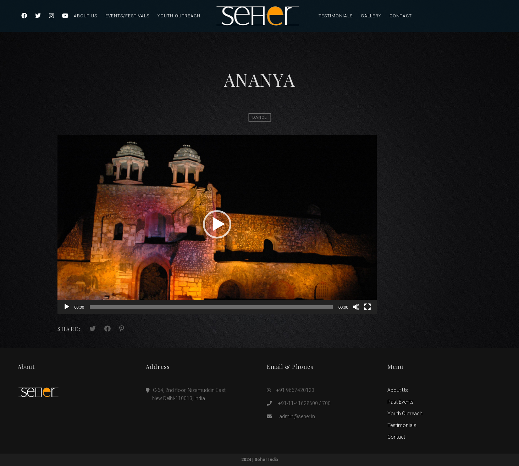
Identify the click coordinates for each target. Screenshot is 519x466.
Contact (401, 15)
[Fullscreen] (367, 306)
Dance (259, 117)
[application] (217, 224)
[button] (217, 224)
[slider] (211, 307)
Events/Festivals (127, 15)
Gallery (371, 15)
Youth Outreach (179, 15)
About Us (85, 15)
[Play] (66, 306)
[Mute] (356, 306)
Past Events (400, 402)
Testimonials (336, 15)
